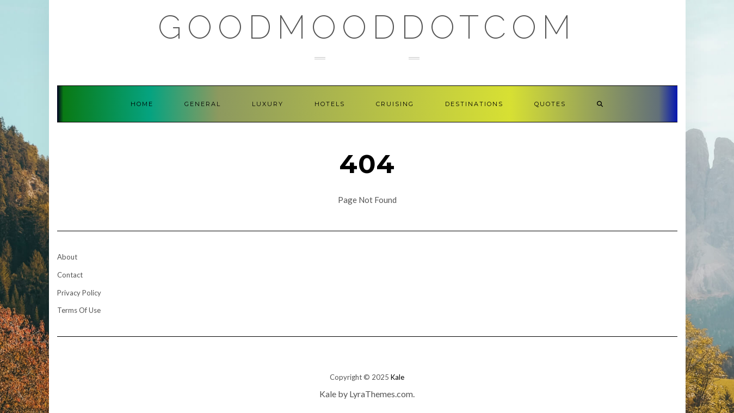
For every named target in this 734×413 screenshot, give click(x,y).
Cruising (395, 104)
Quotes (550, 104)
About (67, 256)
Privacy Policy (79, 292)
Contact (70, 274)
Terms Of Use (79, 310)
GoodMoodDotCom (367, 27)
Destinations (474, 104)
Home (142, 104)
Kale (397, 377)
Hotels (329, 104)
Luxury (267, 104)
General (202, 104)
